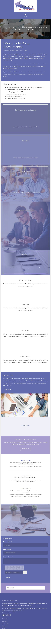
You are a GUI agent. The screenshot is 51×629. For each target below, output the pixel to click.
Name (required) (7, 541)
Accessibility (5, 623)
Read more (8, 389)
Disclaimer (4, 626)
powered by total (9, 612)
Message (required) (8, 557)
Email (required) (7, 549)
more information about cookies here (15, 610)
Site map (4, 621)
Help (3, 628)
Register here (25, 448)
